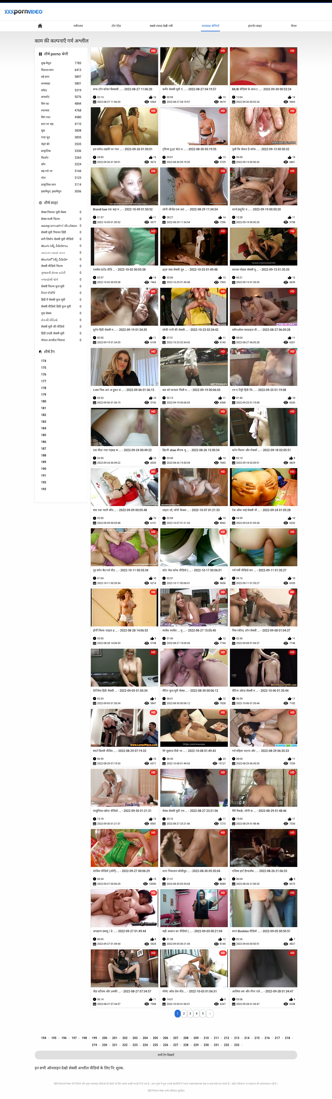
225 (155, 1045)
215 (257, 1038)
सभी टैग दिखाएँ (166, 1055)
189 (43, 462)
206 (165, 1038)
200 (104, 1038)
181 (43, 408)
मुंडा (61, 130)
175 (43, 367)
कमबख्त (61, 83)
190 (43, 468)
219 (94, 1045)
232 (226, 1045)
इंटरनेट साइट (255, 26)
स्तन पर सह (61, 124)
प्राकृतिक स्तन (61, 184)
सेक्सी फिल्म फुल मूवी (61, 286)
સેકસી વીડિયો (61, 320)
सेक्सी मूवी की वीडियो (61, 326)
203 (135, 1038)
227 (175, 1045)
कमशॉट (61, 97)
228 (185, 1045)
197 (74, 1038)
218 (287, 1038)
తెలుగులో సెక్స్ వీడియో (61, 259)
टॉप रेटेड (116, 26)
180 (43, 401)
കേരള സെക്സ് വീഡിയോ (61, 226)
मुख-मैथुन (61, 63)
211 (216, 1038)
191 (43, 475)
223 (135, 1045)
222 (124, 1045)
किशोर (61, 158)
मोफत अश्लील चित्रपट (61, 340)
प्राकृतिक (61, 151)
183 (43, 421)
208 (185, 1038)
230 (206, 1045)
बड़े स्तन (61, 77)
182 (43, 415)
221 (114, 1045)
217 (277, 1038)
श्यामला (61, 110)
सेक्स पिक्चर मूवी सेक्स (61, 212)
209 (196, 1038)
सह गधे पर (61, 171)
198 (84, 1038)
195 (53, 1038)
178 (43, 388)
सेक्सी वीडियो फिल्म (61, 266)
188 (43, 455)
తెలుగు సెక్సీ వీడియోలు (61, 246)
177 (43, 381)
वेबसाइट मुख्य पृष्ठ (40, 26)
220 (104, 1045)
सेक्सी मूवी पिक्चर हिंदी (61, 232)
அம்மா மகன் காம (61, 253)
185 (43, 435)
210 (206, 1038)
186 (43, 442)
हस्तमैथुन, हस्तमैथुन (61, 191)
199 (94, 1038)
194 (43, 1038)
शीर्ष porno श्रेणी (56, 54)
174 (43, 361)
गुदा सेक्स (61, 313)
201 (114, 1038)
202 (124, 1038)
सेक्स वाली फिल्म (61, 219)
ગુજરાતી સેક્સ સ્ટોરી (61, 273)
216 (267, 1038)
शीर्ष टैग (49, 351)
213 (236, 1038)
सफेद (61, 90)
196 (63, 1038)
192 (43, 482)
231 (216, 1045)
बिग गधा (61, 117)
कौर (61, 164)
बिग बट (61, 104)
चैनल (293, 26)
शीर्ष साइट (51, 202)
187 (43, 448)
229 (196, 1045)
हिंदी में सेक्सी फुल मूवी (61, 300)
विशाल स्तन (61, 70)
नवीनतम (78, 26)
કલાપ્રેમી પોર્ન (61, 279)
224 (145, 1045)
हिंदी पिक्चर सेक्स (156, 1090)
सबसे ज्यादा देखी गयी (161, 26)
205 (155, 1038)
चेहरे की (61, 144)
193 (43, 489)
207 (175, 1038)
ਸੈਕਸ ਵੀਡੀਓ (61, 293)
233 (236, 1045)
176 (43, 374)
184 (43, 428)
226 (165, 1045)
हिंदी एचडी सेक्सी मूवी (61, 333)
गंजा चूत (61, 137)
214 (246, 1038)
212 (226, 1038)
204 (145, 1038)
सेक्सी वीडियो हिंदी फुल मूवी (61, 306)
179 (43, 394)
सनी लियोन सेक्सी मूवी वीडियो (61, 239)
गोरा (61, 178)
